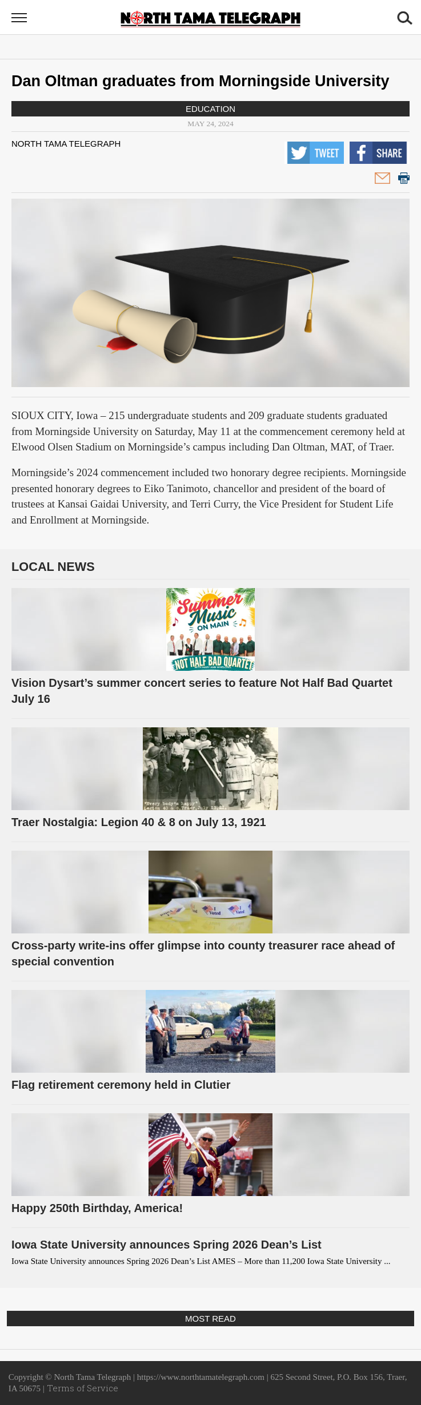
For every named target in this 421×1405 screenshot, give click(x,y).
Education (210, 109)
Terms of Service (82, 1388)
